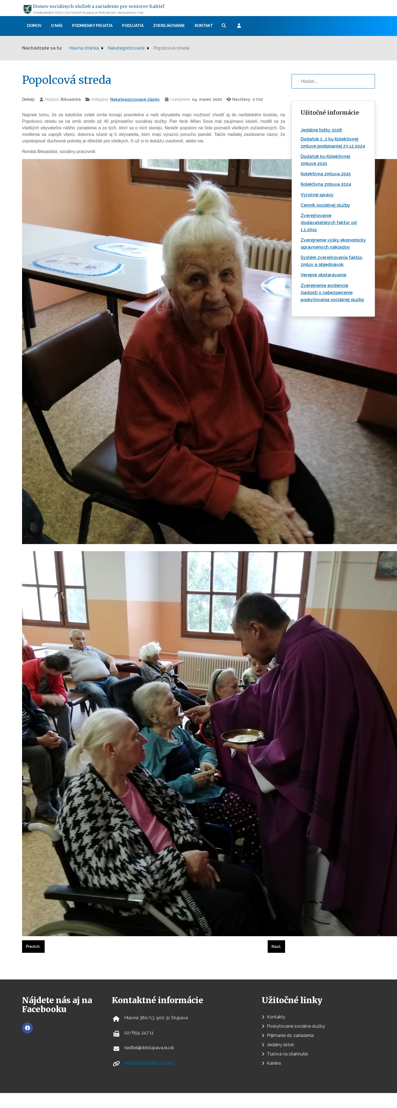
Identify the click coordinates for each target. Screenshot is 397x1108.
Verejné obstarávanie (323, 274)
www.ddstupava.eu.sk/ (149, 1062)
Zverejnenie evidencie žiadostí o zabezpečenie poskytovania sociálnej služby (332, 292)
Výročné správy (317, 194)
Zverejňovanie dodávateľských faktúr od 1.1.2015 (329, 222)
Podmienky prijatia (92, 25)
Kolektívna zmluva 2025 (326, 173)
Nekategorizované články (135, 99)
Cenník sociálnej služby (325, 205)
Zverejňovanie (169, 25)
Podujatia (132, 25)
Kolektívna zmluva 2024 (326, 184)
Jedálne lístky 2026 (321, 130)
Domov (34, 25)
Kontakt (204, 25)
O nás (57, 25)
